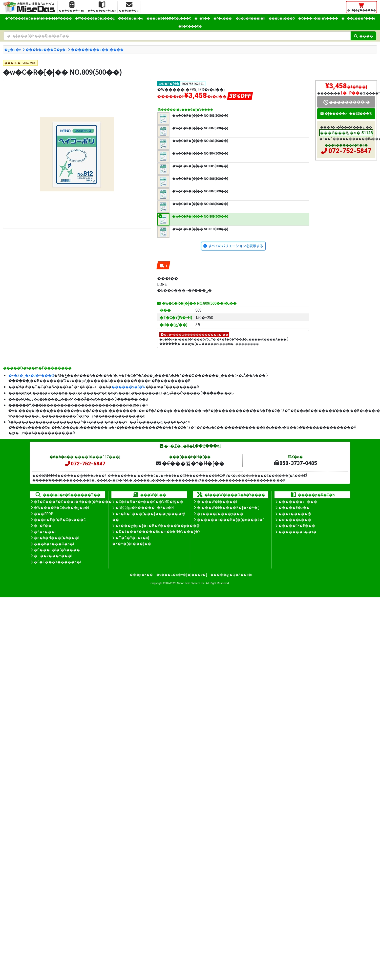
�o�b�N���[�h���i (56, 537)
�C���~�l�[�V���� (318, 18)
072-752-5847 (349, 151)
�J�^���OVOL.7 (199, 339)
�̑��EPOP (43, 513)
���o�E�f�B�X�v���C (169, 18)
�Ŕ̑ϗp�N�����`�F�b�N (144, 507)
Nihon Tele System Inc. (191, 583)
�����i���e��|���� (97, 49)
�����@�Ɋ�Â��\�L (231, 574)
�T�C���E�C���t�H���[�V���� (38, 18)
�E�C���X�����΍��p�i (57, 561)
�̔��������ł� (346, 102)
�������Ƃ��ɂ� (297, 531)
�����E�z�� (294, 507)
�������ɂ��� (297, 501)
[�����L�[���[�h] (177, 35)
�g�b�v (12, 49)
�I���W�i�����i (217, 501)
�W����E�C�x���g (94, 18)
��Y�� (202, 18)
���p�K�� (141, 574)
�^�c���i (222, 18)
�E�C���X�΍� (190, 26)
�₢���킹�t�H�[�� (189, 463)
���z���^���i (358, 18)
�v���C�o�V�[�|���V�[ (181, 574)
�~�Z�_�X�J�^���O (31, 375)
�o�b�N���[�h (250, 18)
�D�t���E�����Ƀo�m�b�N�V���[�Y (157, 531)
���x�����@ (294, 513)
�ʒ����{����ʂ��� (220, 513)
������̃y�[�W (128, 386)
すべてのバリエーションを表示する (235, 245)
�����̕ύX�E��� (296, 525)
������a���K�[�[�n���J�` (231, 519)
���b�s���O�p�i (45, 49)
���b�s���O (282, 18)
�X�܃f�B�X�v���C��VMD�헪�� (149, 501)
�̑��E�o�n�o (130, 18)
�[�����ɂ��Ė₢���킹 (346, 113)
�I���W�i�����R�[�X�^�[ (228, 507)
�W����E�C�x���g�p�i (61, 507)
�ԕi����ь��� (294, 519)
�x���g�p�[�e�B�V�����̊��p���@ (157, 525)
